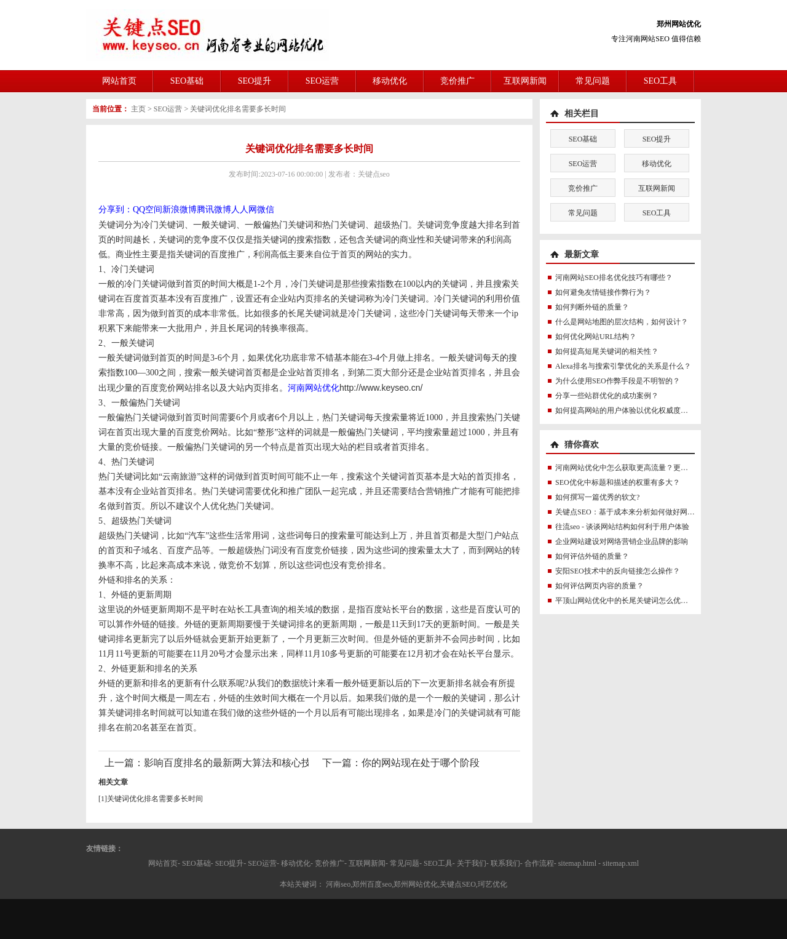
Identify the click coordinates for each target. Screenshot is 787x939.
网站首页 (119, 81)
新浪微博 (179, 209)
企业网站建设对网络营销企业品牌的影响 (621, 541)
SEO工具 (660, 81)
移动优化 (390, 81)
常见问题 (592, 81)
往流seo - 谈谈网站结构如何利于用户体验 (622, 526)
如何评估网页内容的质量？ (599, 585)
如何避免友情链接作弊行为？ (603, 292)
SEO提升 (254, 81)
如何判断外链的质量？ (592, 307)
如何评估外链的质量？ (592, 556)
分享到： (115, 209)
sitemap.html (577, 863)
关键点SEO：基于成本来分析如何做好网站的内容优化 (643, 512)
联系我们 (505, 863)
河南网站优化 (313, 388)
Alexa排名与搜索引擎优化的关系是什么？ (623, 366)
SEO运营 (322, 81)
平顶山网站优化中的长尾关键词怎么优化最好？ (632, 600)
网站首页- (164, 863)
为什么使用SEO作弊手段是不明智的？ (617, 381)
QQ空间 (147, 209)
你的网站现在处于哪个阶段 (421, 762)
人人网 (244, 209)
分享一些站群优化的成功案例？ (606, 395)
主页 (138, 109)
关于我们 (471, 863)
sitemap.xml (621, 863)
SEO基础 (187, 81)
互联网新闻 (525, 81)
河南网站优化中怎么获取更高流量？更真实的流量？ (640, 467)
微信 (265, 209)
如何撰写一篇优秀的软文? (597, 497)
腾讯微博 (214, 209)
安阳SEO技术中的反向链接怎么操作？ (617, 571)
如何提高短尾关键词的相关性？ (606, 351)
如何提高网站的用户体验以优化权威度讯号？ (629, 410)
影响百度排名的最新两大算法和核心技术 (232, 762)
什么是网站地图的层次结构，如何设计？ (621, 322)
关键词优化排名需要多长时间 (238, 109)
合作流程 (539, 863)
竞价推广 (457, 81)
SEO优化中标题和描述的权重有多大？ (617, 482)
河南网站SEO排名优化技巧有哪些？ (614, 277)
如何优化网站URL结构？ (595, 336)
